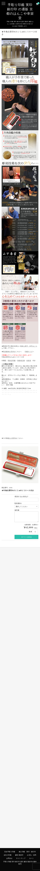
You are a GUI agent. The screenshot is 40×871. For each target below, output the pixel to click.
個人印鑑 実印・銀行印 (27, 852)
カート (31, 858)
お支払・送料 (31, 855)
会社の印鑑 (8, 855)
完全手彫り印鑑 (9, 852)
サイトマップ (20, 858)
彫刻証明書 (12, 360)
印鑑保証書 (21, 360)
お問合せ (9, 858)
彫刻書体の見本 (8, 352)
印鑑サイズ (29, 352)
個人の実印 (12, 438)
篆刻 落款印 (19, 855)
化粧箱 (28, 360)
